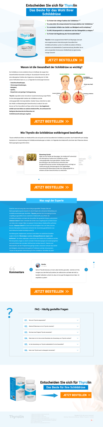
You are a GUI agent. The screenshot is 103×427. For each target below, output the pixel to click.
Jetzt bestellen (65, 60)
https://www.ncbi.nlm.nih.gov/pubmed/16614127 (40, 422)
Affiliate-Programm (84, 417)
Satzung (66, 417)
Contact (92, 417)
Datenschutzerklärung (74, 417)
